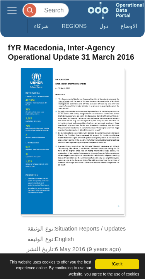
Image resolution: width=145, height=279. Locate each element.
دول (103, 26)
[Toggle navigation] (12, 10)
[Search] (45, 10)
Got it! (117, 264)
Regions (74, 26)
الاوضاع (129, 26)
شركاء (41, 26)
